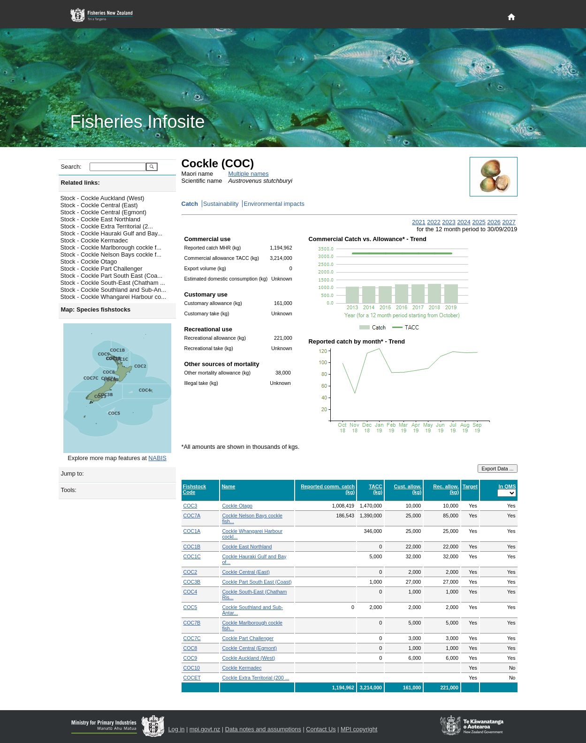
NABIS (157, 457)
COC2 (190, 572)
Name (228, 486)
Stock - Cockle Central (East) (99, 205)
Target (470, 486)
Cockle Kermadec (241, 668)
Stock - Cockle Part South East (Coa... (112, 275)
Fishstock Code (194, 489)
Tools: (68, 489)
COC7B (192, 623)
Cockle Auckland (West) (248, 658)
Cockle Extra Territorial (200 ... (255, 677)
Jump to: (72, 473)
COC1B (192, 546)
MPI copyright (359, 729)
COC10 (191, 668)
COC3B (192, 582)
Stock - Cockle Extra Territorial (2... (107, 226)
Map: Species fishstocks (96, 309)
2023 (448, 222)
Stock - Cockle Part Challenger (102, 268)
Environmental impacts (274, 203)
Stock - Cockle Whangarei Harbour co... (113, 296)
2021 (418, 222)
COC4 (190, 591)
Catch (190, 203)
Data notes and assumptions (263, 729)
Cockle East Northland (247, 546)
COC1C (192, 556)
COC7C (192, 638)
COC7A (192, 515)
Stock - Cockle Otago (89, 261)
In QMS (507, 486)
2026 (493, 222)
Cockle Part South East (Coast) (256, 582)
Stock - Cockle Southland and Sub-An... (114, 289)
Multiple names (248, 173)
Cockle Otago (237, 505)
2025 (478, 222)
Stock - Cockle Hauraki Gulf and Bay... (111, 233)
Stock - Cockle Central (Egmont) (103, 212)
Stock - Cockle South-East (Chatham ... (113, 282)
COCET (192, 677)
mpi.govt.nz (205, 729)
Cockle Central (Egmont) (249, 648)
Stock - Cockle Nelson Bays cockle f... (111, 254)
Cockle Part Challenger (248, 638)
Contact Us (320, 729)
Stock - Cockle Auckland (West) (103, 198)
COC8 (190, 648)
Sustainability (220, 203)
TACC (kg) (375, 489)
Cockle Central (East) (245, 572)
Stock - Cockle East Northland (101, 219)
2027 (508, 222)
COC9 (190, 658)
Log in (176, 729)
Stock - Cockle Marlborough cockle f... (111, 247)
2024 (463, 222)
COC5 (190, 607)
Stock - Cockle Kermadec (94, 240)
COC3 (190, 505)
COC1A (192, 531)
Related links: (80, 182)
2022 (433, 222)
